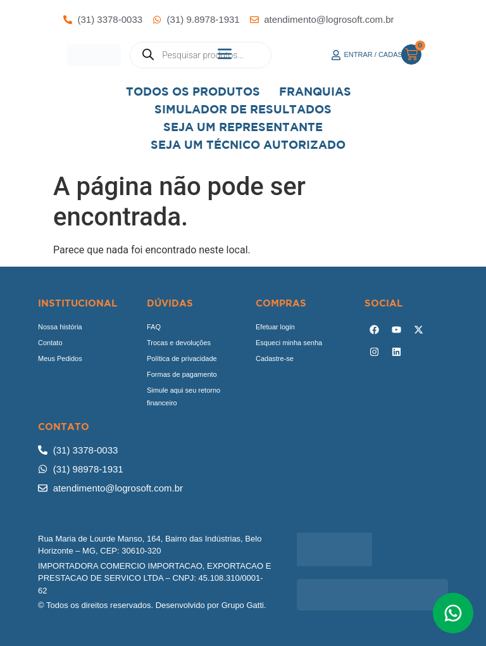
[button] (225, 54)
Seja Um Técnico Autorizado (248, 144)
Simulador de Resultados (243, 109)
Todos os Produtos (193, 91)
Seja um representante (243, 127)
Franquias (315, 91)
